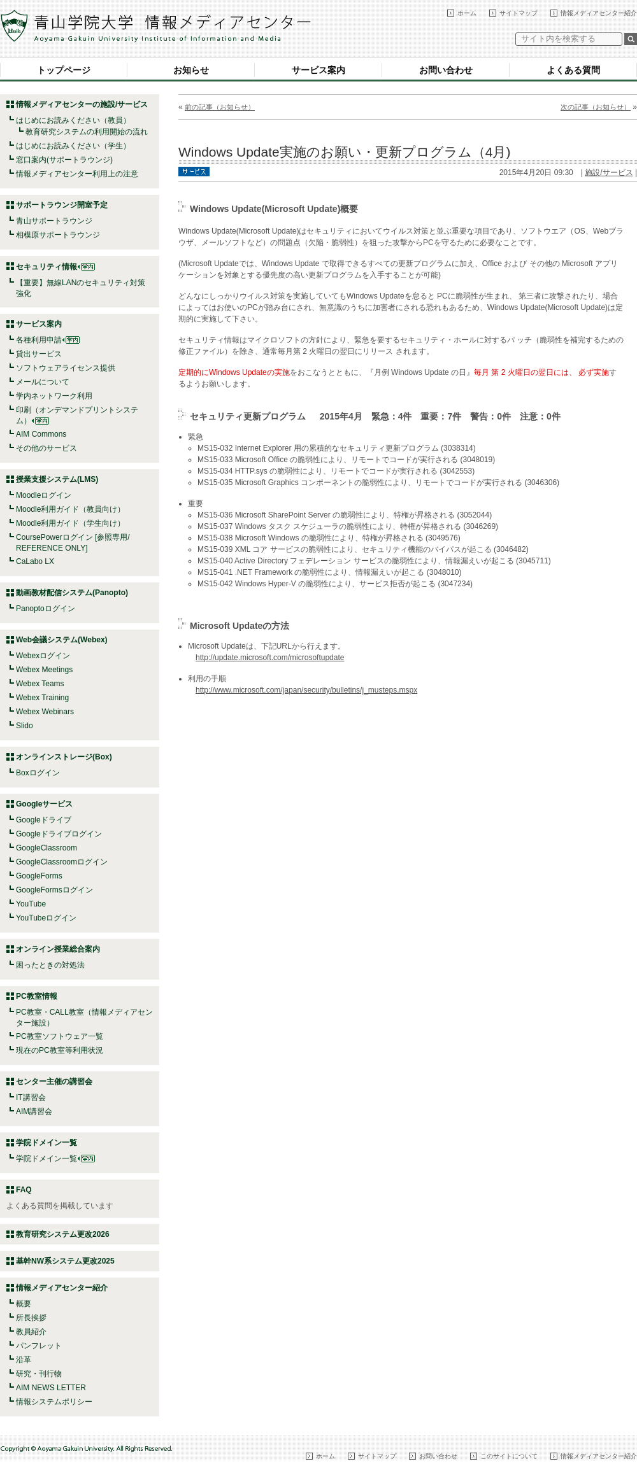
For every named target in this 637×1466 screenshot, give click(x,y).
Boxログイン (38, 772)
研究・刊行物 (39, 1373)
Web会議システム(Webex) (62, 639)
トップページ (63, 70)
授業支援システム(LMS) (57, 479)
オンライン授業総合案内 (58, 949)
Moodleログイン (43, 495)
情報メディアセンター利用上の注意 (77, 173)
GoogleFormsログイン (54, 889)
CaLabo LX (35, 561)
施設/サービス (609, 172)
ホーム (466, 13)
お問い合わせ (446, 70)
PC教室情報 (36, 996)
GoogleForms (39, 875)
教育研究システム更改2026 (63, 1234)
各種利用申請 (39, 339)
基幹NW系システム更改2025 (65, 1261)
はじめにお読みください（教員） (73, 120)
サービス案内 (318, 70)
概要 (23, 1303)
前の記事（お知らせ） (220, 107)
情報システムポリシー (54, 1401)
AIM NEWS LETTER (51, 1387)
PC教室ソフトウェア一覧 (59, 1036)
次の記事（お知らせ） (596, 107)
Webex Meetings (44, 669)
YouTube (31, 903)
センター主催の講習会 (54, 1081)
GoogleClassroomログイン (62, 861)
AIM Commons (41, 434)
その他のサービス (46, 448)
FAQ (24, 1189)
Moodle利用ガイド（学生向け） (70, 523)
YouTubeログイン (46, 917)
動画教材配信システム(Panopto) (72, 592)
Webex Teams (40, 683)
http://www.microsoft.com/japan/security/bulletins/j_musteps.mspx (306, 690)
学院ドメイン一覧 (55, 1158)
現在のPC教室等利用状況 (59, 1050)
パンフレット (39, 1345)
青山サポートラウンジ (54, 220)
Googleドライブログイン (59, 833)
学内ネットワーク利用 (54, 395)
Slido (24, 725)
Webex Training (42, 697)
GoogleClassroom (46, 847)
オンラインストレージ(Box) (64, 756)
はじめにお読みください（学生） (73, 145)
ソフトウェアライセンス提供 (65, 367)
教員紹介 (31, 1331)
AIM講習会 (34, 1111)
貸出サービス (39, 353)
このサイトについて (509, 1456)
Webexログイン (43, 655)
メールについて (42, 381)
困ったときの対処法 (50, 965)
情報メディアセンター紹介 (599, 13)
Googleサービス (44, 804)
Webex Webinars (45, 711)
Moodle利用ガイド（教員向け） (70, 509)
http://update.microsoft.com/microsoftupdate (270, 657)
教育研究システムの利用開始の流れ (86, 131)
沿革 (23, 1359)
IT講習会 (31, 1097)
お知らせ (191, 70)
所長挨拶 (31, 1317)
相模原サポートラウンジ (58, 234)
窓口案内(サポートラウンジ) (64, 159)
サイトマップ (518, 13)
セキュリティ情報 (55, 266)
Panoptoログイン (45, 608)
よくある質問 (573, 70)
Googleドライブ (43, 819)
